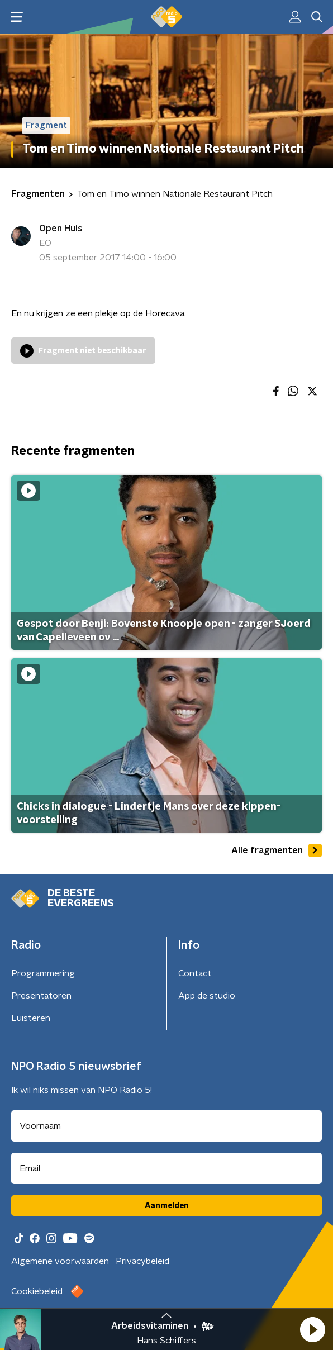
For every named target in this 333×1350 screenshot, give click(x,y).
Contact (194, 973)
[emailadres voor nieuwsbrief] (166, 1168)
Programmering (43, 973)
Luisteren (30, 1018)
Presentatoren (41, 995)
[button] (312, 1329)
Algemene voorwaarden (60, 1261)
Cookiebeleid (37, 1291)
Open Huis (61, 228)
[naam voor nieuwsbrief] (166, 1126)
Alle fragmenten (276, 850)
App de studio (206, 995)
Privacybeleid (142, 1261)
